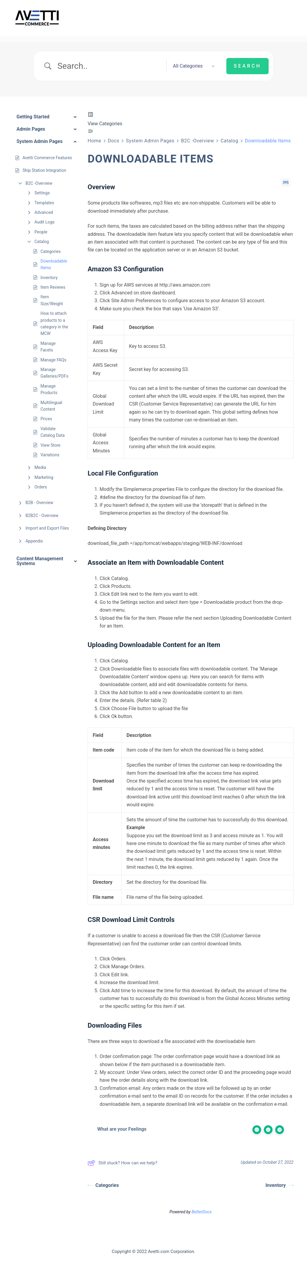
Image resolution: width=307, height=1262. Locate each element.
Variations (49, 454)
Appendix (34, 541)
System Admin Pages (150, 141)
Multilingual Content (51, 406)
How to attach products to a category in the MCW (54, 323)
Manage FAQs (53, 359)
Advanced (43, 212)
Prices (46, 418)
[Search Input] (109, 66)
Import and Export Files (47, 528)
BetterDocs (202, 1211)
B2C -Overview (38, 183)
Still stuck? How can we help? (122, 1163)
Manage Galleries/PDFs (54, 373)
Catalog (41, 241)
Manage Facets (47, 346)
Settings (42, 192)
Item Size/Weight (51, 300)
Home (94, 141)
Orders (40, 487)
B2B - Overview (39, 502)
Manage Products (48, 389)
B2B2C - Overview (41, 515)
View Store (50, 445)
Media (40, 467)
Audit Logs (44, 222)
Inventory (49, 277)
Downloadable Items (53, 264)
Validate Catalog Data (52, 432)
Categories (50, 251)
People (40, 232)
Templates (44, 202)
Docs (114, 141)
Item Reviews (52, 287)
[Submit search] (247, 66)
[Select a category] (191, 66)
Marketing (43, 477)
